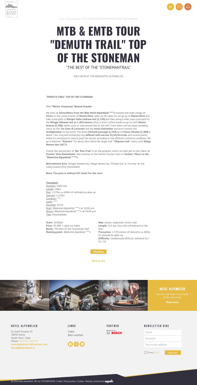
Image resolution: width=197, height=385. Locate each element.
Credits (59, 381)
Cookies (80, 381)
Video (71, 331)
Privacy (153, 352)
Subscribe (173, 352)
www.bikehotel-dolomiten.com (29, 344)
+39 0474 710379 (28, 341)
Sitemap (88, 381)
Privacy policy (70, 381)
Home (62, 18)
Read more (172, 302)
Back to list (98, 261)
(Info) (156, 352)
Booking (98, 251)
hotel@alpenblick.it (23, 348)
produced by (103, 381)
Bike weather (75, 335)
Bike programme (73, 18)
